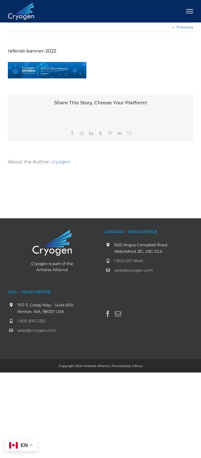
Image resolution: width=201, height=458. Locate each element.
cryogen (60, 161)
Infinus (137, 366)
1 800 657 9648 (128, 260)
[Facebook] (108, 314)
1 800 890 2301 (31, 320)
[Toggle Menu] (189, 11)
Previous (184, 27)
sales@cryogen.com (133, 270)
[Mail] (118, 314)
